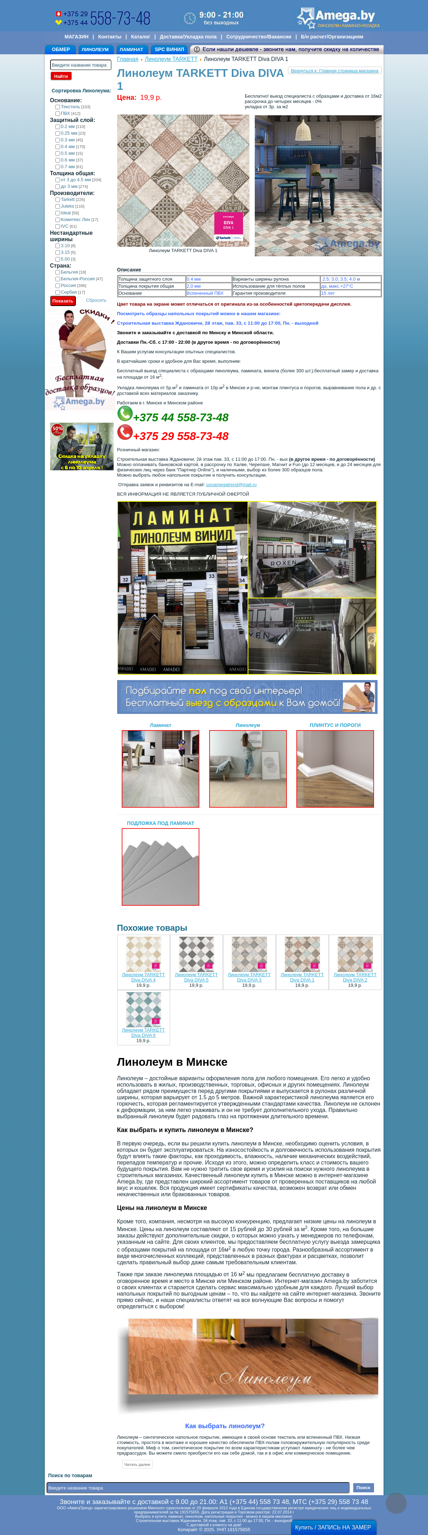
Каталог (140, 36)
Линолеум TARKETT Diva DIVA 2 (355, 977)
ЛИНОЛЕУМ (95, 49)
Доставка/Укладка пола (188, 36)
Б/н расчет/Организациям (332, 36)
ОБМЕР (61, 49)
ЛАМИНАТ (131, 49)
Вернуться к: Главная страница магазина (335, 70)
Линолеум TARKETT (171, 59)
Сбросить (96, 300)
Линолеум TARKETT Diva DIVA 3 (249, 977)
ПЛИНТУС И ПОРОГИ (335, 765)
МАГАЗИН (77, 36)
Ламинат (160, 765)
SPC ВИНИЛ (169, 49)
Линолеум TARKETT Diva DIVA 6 (143, 1032)
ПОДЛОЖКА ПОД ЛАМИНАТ (160, 863)
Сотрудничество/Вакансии (258, 36)
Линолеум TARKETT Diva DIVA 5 (196, 977)
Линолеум (248, 765)
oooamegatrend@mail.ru (231, 484)
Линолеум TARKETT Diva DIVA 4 (143, 977)
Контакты (109, 36)
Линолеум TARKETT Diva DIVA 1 (302, 977)
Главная (128, 59)
